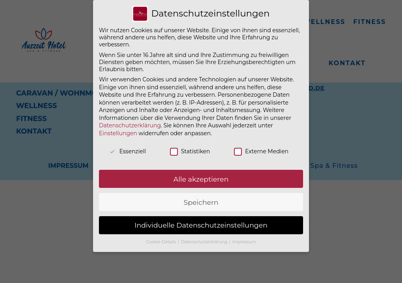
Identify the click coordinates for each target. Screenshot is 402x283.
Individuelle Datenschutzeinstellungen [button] (201, 225)
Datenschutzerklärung (130, 125)
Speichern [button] (201, 202)
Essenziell (127, 151)
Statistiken (190, 151)
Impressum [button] (244, 241)
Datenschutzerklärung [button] (204, 241)
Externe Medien (261, 151)
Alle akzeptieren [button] (201, 179)
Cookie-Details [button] (161, 241)
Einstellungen (118, 133)
